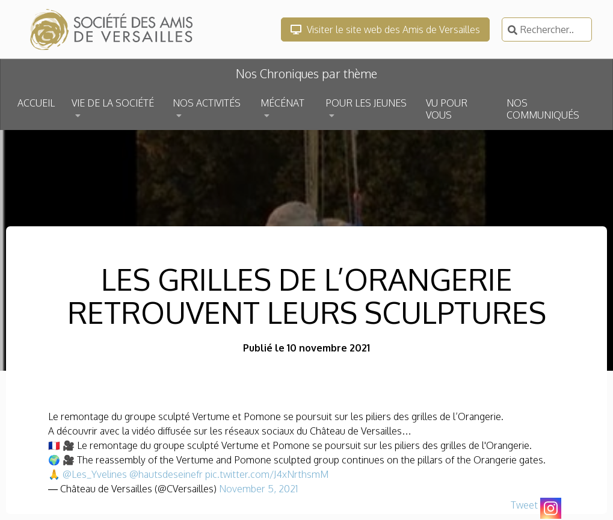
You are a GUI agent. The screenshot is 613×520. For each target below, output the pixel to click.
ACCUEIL (36, 103)
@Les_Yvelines (95, 474)
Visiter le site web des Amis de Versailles (385, 29)
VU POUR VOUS (446, 109)
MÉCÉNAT (282, 103)
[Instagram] (550, 508)
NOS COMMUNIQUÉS (543, 109)
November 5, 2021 (258, 489)
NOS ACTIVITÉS (207, 103)
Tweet (524, 505)
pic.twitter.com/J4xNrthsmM (266, 474)
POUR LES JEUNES (366, 103)
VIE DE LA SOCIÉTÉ (113, 103)
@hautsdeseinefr (166, 474)
